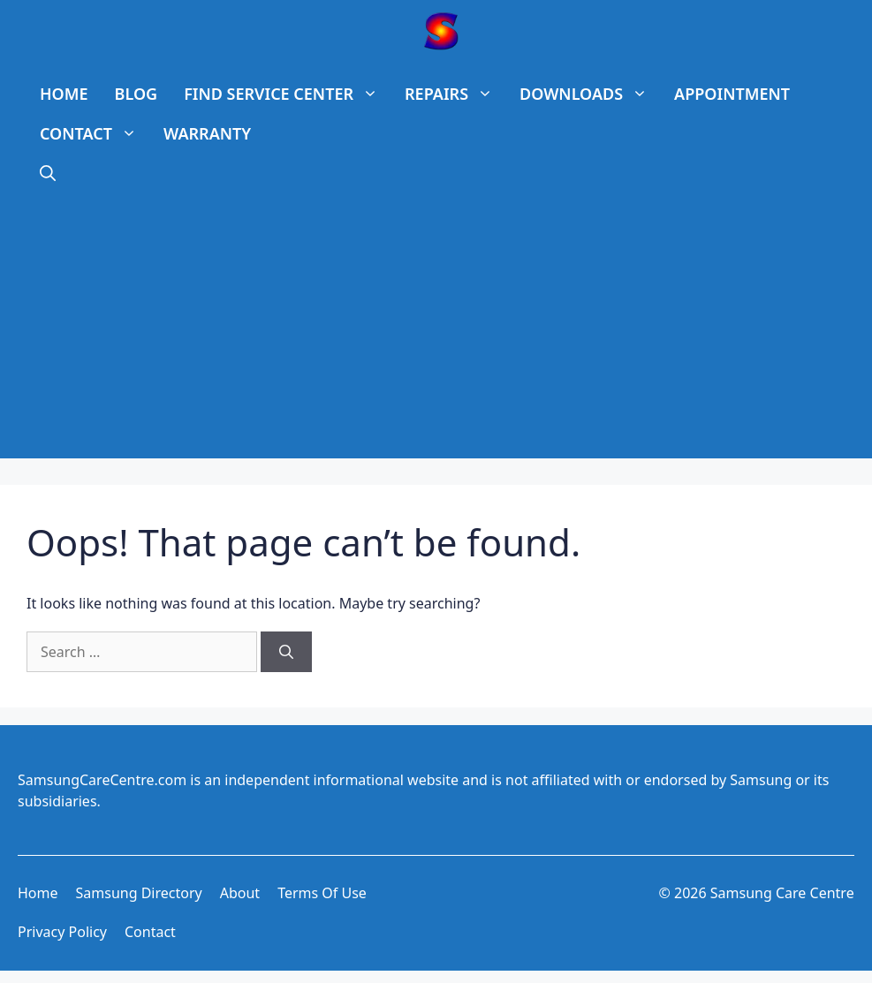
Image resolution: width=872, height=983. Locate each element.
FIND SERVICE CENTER (287, 94)
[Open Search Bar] (48, 173)
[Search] (286, 651)
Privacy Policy (62, 931)
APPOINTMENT (732, 93)
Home (38, 893)
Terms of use (322, 893)
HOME (64, 93)
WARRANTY (207, 133)
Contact (150, 931)
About (240, 893)
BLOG (136, 93)
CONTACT (95, 134)
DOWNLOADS (590, 94)
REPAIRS (455, 94)
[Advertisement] (436, 334)
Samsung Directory (139, 893)
